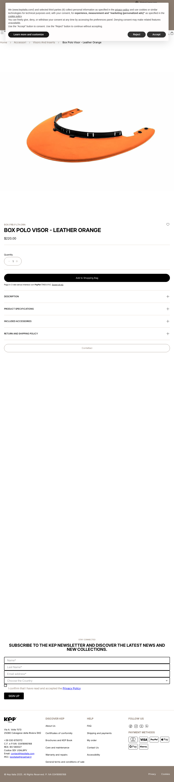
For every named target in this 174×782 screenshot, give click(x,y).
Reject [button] (136, 34)
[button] (2, 32)
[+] (17, 260)
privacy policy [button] (122, 9)
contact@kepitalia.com (22, 752)
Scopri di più (57, 284)
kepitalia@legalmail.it (20, 756)
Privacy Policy (72, 687)
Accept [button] (156, 34)
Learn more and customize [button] (29, 34)
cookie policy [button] (15, 16)
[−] (9, 260)
